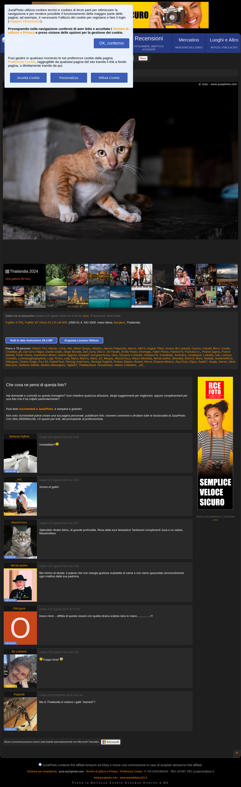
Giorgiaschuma (100, 355)
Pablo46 (19, 694)
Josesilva (180, 355)
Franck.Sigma (211, 351)
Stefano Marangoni (52, 365)
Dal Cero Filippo (33, 351)
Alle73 (141, 348)
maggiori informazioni (25, 21)
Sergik (213, 361)
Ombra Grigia (28, 361)
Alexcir (132, 348)
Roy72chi (181, 361)
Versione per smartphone (42, 771)
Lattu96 (208, 355)
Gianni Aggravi (67, 355)
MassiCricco (122, 358)
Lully (66, 358)
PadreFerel (57, 361)
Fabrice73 (176, 351)
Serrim (222, 361)
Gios (114, 355)
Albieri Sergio (81, 348)
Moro (199, 358)
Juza (85, 315)
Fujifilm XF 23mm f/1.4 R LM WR (46, 322)
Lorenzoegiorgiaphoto (32, 358)
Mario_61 (96, 358)
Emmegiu (145, 351)
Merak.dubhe (162, 358)
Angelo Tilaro (155, 348)
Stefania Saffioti (29, 365)
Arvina (169, 348)
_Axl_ (141, 365)
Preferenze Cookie (21, 62)
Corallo (225, 348)
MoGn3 (189, 358)
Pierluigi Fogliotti (101, 361)
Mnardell (177, 358)
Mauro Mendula (142, 358)
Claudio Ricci (210, 348)
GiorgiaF (83, 355)
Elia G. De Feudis (108, 351)
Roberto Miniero (163, 361)
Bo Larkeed (182, 348)
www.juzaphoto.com (106, 777)
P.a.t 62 (43, 361)
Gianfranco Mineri (45, 355)
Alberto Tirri (39, 348)
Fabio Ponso (161, 351)
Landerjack (195, 355)
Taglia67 (71, 365)
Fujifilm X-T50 (14, 322)
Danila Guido (54, 351)
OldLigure (12, 361)
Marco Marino (79, 358)
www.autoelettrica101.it (133, 777)
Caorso (196, 348)
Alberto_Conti (56, 348)
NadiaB (208, 358)
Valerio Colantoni (125, 365)
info (215, 520)
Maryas (108, 358)
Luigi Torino (54, 358)
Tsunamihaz (105, 365)
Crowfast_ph (14, 351)
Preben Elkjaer (122, 361)
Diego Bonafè (72, 351)
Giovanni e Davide (130, 355)
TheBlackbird (87, 365)
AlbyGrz (97, 348)
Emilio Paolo (129, 351)
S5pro (193, 361)
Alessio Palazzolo (114, 348)
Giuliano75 (151, 355)
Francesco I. (193, 351)
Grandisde (166, 355)
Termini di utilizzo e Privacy (102, 771)
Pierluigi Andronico (77, 361)
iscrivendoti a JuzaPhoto (36, 409)
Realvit (138, 361)
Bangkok (119, 322)
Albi (69, 348)
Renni (148, 361)
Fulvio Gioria (24, 355)
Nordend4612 (223, 358)
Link (217, 355)
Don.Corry (89, 351)
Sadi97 (202, 361)
